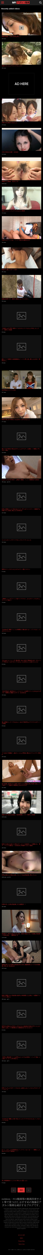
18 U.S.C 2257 (21, 1235)
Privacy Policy (21, 1241)
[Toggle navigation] (2, 2)
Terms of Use (22, 1244)
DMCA (21, 1238)
